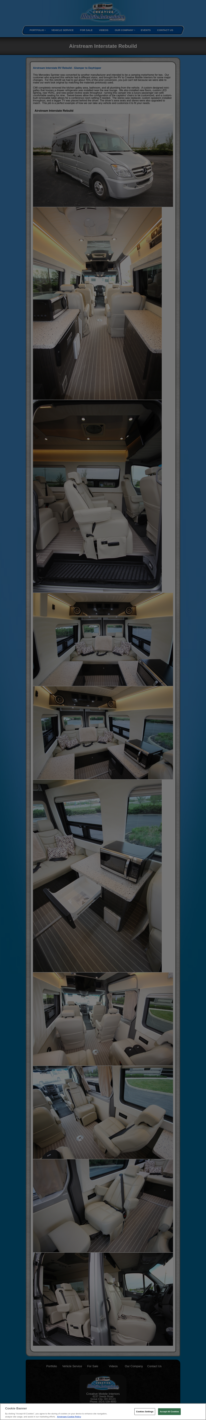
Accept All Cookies (169, 1411)
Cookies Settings (145, 1411)
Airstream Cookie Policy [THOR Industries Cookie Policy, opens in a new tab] (69, 1417)
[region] (103, 1411)
